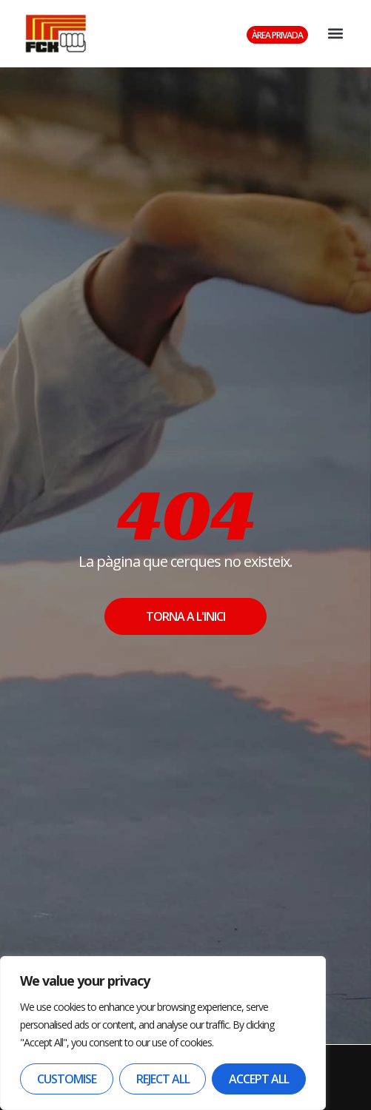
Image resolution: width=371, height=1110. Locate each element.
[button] (335, 33)
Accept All (259, 1079)
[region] (163, 1033)
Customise (66, 1079)
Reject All (163, 1079)
